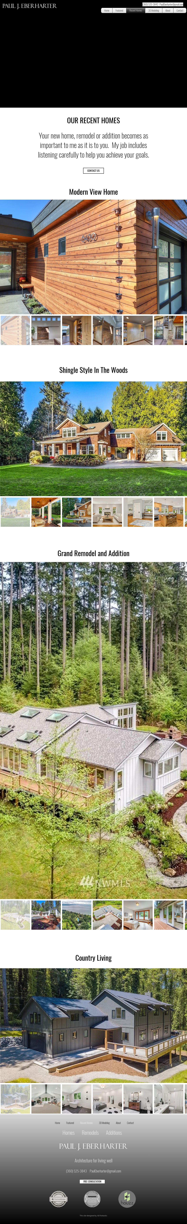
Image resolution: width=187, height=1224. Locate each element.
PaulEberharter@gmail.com (105, 1170)
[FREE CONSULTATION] (92, 1181)
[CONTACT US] (93, 171)
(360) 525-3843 (76, 1170)
